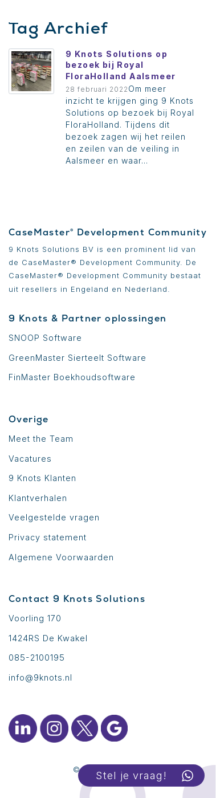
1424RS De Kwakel (48, 638)
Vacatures (30, 458)
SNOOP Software (45, 338)
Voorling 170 (35, 618)
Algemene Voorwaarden (61, 557)
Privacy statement (48, 537)
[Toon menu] (20, 16)
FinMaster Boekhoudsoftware (72, 377)
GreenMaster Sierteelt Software (77, 358)
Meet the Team (41, 438)
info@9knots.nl (40, 677)
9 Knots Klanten (42, 478)
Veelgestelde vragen (54, 517)
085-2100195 (37, 657)
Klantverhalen (38, 498)
